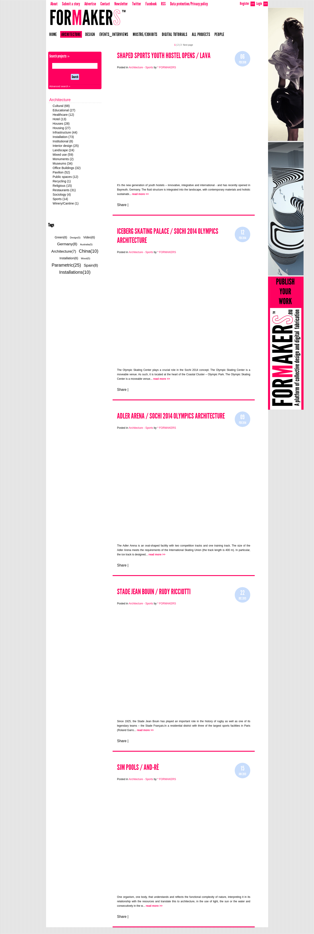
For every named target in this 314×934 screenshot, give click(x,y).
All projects (201, 34)
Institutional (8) (63, 141)
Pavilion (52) (61, 172)
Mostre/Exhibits (145, 34)
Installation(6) (69, 258)
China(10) (88, 251)
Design (90, 34)
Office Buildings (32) (67, 168)
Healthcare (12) (63, 114)
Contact (105, 3)
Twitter (136, 3)
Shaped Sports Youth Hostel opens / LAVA (164, 55)
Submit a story (71, 3)
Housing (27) (61, 128)
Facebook (151, 3)
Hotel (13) (59, 119)
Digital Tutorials (174, 34)
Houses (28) (61, 123)
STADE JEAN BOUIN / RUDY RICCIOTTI (154, 591)
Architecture (71, 34)
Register (247, 3)
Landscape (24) (63, 150)
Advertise (90, 3)
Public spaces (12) (65, 177)
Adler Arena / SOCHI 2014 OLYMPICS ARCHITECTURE (171, 416)
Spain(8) (91, 265)
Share (122, 205)
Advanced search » (59, 86)
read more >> (140, 194)
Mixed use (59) (63, 154)
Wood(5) (85, 258)
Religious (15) (62, 185)
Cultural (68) (61, 106)
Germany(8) (67, 244)
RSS (163, 3)
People (219, 34)
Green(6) (61, 237)
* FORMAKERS (166, 67)
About (54, 3)
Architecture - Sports (141, 67)
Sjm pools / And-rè (138, 767)
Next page (188, 45)
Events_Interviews (114, 34)
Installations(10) (74, 272)
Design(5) (75, 237)
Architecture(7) (63, 251)
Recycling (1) (62, 181)
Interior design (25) (66, 145)
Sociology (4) (62, 194)
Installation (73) (63, 137)
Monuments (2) (63, 159)
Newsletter (121, 3)
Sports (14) (60, 199)
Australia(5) (86, 244)
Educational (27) (64, 110)
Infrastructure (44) (65, 132)
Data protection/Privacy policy (189, 3)
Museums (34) (62, 163)
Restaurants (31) (64, 190)
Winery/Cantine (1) (66, 203)
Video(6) (89, 237)
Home (53, 34)
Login (262, 3)
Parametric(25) (66, 265)
